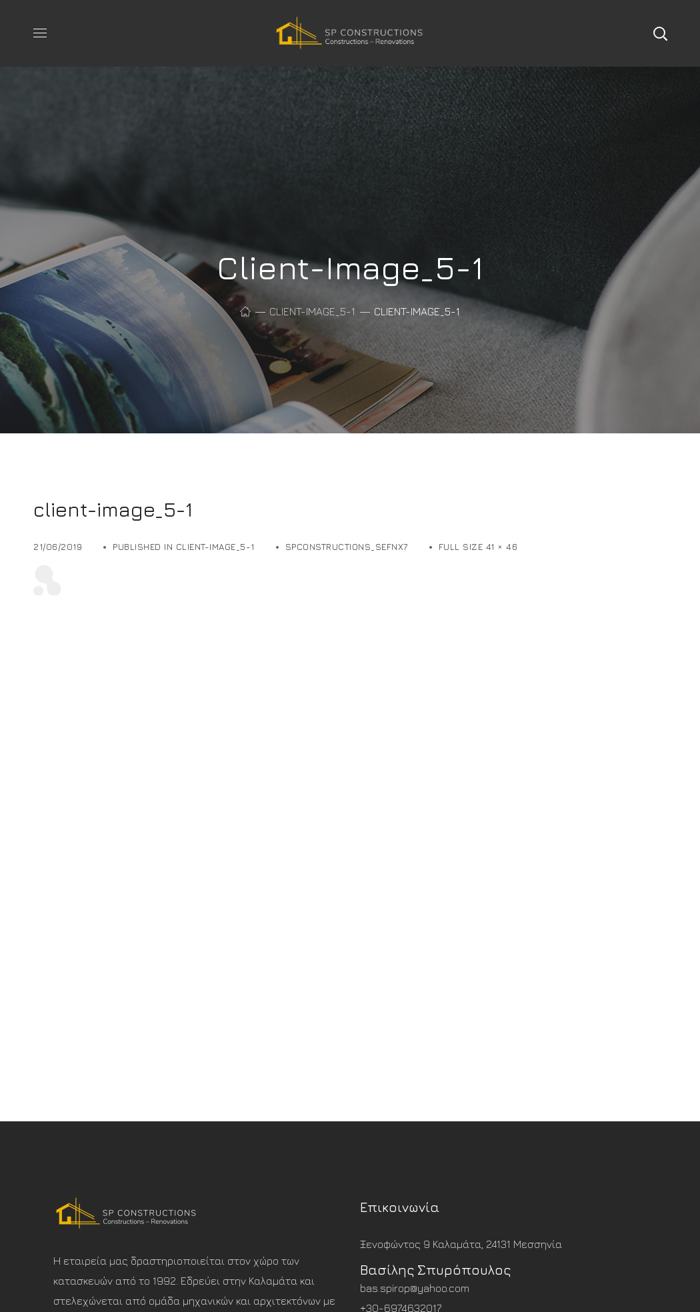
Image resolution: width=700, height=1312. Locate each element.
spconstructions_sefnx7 (346, 546)
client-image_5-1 (312, 311)
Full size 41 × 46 (478, 546)
